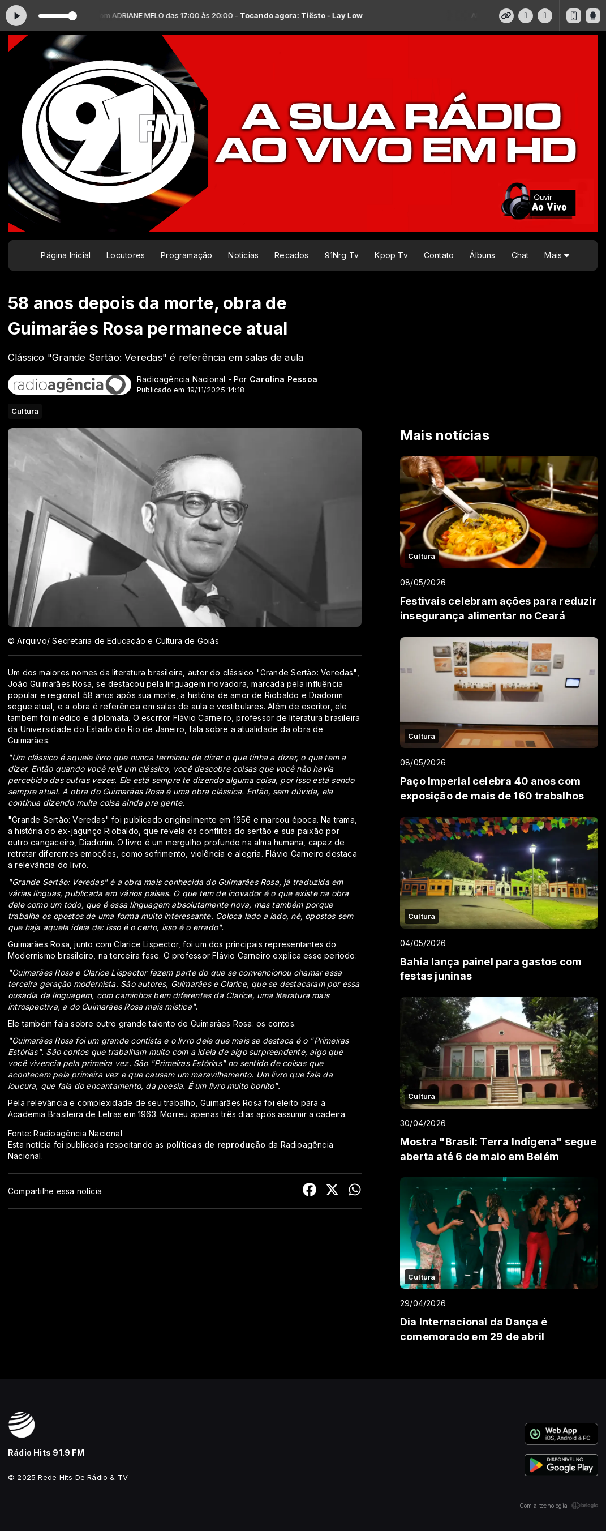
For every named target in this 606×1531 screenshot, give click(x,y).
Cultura (24, 411)
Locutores (125, 255)
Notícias (243, 255)
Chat (520, 255)
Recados (291, 255)
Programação (186, 255)
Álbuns (482, 255)
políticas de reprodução (216, 1144)
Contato (439, 255)
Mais (556, 255)
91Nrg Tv (342, 255)
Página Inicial (66, 255)
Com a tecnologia (558, 1505)
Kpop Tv (391, 255)
